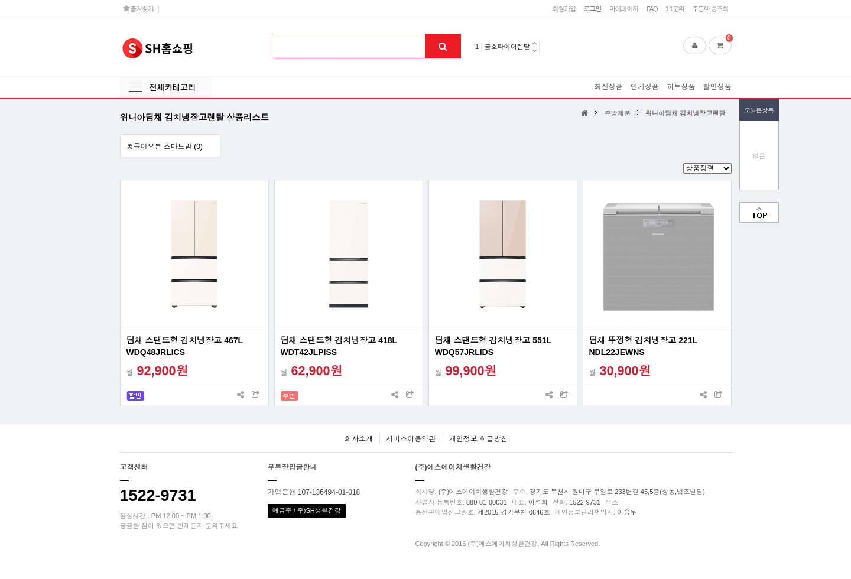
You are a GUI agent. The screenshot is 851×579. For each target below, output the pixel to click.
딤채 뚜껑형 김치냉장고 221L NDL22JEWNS (643, 346)
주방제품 (618, 113)
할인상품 (717, 87)
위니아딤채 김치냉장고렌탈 (685, 113)
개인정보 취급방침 (478, 439)
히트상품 (681, 87)
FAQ (652, 8)
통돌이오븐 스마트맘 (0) (164, 146)
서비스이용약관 (411, 439)
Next (535, 50)
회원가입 (564, 8)
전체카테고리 (173, 87)
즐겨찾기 (138, 8)
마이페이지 (624, 8)
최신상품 (608, 87)
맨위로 (759, 212)
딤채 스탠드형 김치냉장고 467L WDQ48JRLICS (184, 346)
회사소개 (359, 439)
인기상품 (645, 87)
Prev (535, 43)
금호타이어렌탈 (507, 46)
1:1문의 (674, 8)
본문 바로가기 (0, 0)
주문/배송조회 (710, 8)
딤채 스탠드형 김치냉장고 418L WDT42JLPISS (339, 346)
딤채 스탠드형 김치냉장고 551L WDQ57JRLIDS (493, 346)
